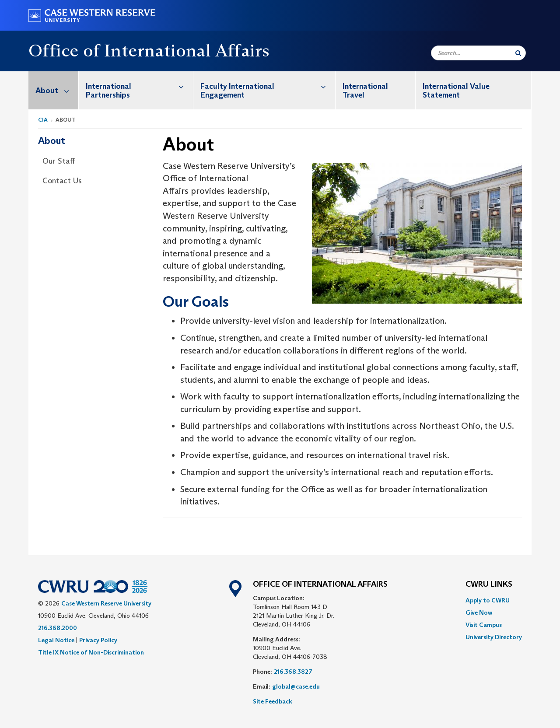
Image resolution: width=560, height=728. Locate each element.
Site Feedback (272, 701)
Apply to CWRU (488, 600)
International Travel (365, 90)
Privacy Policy (98, 640)
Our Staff (58, 161)
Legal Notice (56, 640)
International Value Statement (456, 90)
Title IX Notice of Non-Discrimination (91, 652)
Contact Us (62, 181)
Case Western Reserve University (106, 603)
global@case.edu (296, 686)
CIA (43, 119)
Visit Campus (484, 625)
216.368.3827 (293, 672)
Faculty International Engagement (267, 86)
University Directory (494, 637)
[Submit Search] (518, 53)
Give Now (479, 612)
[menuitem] (53, 90)
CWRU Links (489, 584)
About (56, 90)
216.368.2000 (57, 628)
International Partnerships (139, 86)
